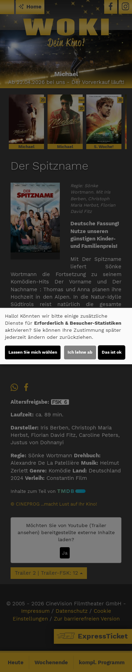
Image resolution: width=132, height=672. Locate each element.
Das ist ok (111, 352)
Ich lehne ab (80, 352)
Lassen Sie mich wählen (32, 352)
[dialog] (66, 336)
